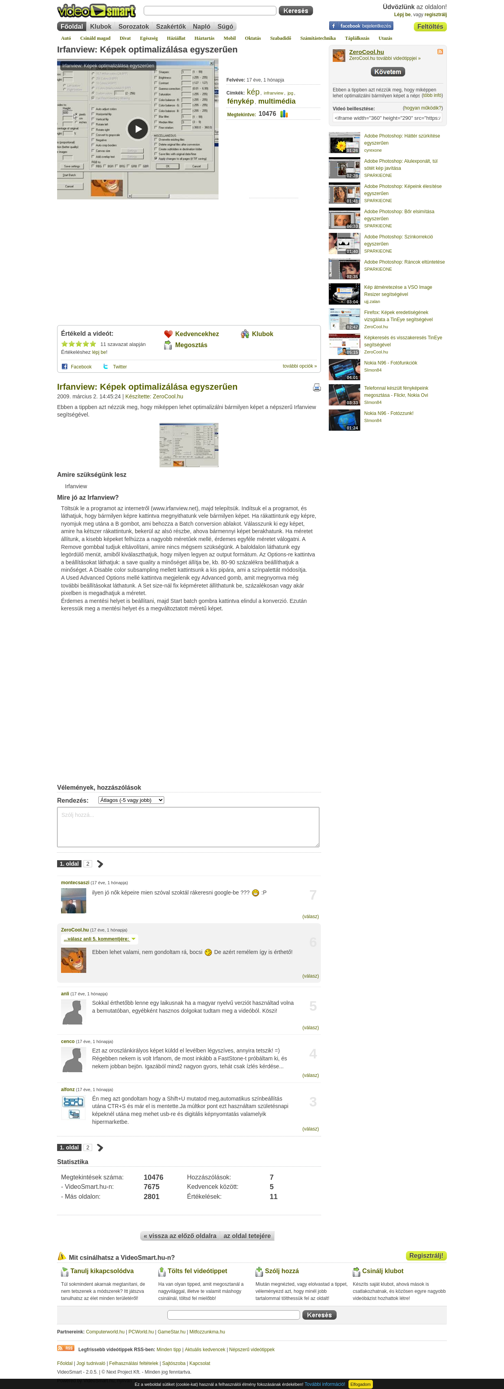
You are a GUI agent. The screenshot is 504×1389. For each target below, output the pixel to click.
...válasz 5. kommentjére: (99, 939)
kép (253, 91)
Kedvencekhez (197, 334)
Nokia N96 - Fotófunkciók (390, 363)
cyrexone (373, 150)
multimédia (277, 101)
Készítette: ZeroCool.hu (154, 396)
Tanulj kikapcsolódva (102, 1271)
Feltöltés (430, 26)
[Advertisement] (273, 173)
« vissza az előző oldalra (180, 1236)
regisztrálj (435, 14)
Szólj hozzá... (188, 827)
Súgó (225, 26)
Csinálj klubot (383, 1271)
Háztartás (205, 38)
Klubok (100, 26)
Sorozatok (134, 26)
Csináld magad (95, 38)
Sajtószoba (173, 1363)
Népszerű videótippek (251, 1349)
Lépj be (402, 14)
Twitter (120, 367)
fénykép (240, 101)
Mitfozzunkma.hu (207, 1332)
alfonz (68, 1089)
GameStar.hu (172, 1332)
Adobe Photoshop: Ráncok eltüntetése (404, 262)
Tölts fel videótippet (197, 1271)
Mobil (230, 38)
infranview (274, 93)
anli (65, 994)
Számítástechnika (318, 38)
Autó (66, 38)
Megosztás (191, 345)
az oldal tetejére (247, 1236)
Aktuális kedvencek (205, 1349)
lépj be (99, 352)
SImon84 (373, 370)
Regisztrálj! (426, 1255)
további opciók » (300, 366)
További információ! (325, 1384)
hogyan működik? (422, 108)
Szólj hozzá (282, 1271)
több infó (432, 95)
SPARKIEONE (378, 175)
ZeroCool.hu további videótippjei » (385, 58)
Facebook (81, 367)
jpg (290, 93)
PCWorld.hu (141, 1332)
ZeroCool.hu (75, 930)
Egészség (149, 38)
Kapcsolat (199, 1363)
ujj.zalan (372, 301)
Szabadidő (280, 38)
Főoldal (72, 26)
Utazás (386, 38)
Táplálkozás (357, 38)
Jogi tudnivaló (90, 1363)
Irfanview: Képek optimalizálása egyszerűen (147, 49)
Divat (125, 38)
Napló (201, 26)
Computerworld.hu (105, 1332)
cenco (68, 1041)
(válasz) (310, 916)
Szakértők (171, 26)
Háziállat (176, 38)
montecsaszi (75, 882)
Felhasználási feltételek (133, 1363)
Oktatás (253, 38)
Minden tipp (169, 1349)
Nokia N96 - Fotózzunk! (388, 413)
